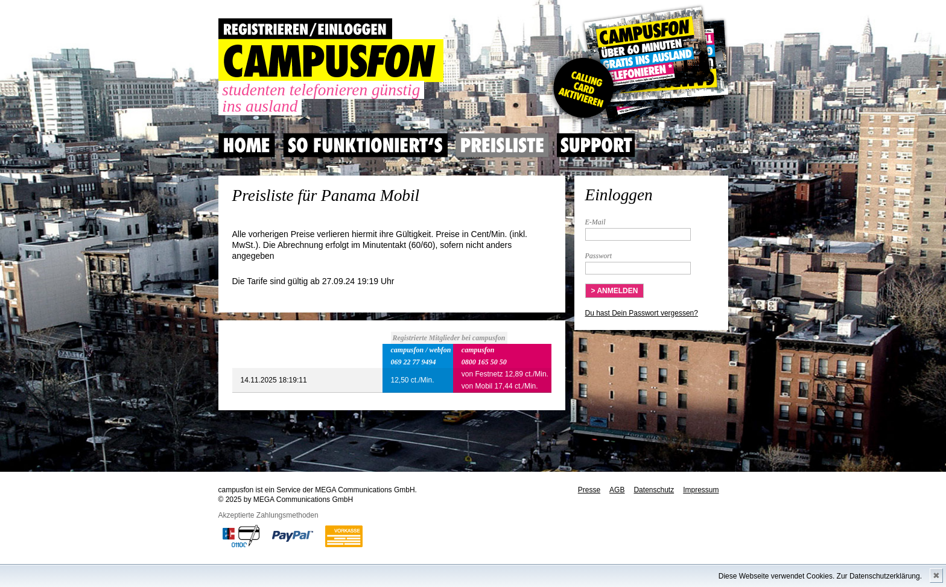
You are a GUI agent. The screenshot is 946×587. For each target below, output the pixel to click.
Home (246, 145)
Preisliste (502, 145)
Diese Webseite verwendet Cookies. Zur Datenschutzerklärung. (820, 576)
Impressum (701, 490)
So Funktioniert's (365, 145)
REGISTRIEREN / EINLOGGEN (305, 28)
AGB (616, 490)
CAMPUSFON (330, 60)
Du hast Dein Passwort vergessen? (641, 313)
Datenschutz (653, 490)
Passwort (598, 256)
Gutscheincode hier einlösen (638, 66)
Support (596, 145)
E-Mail (595, 222)
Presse (589, 490)
